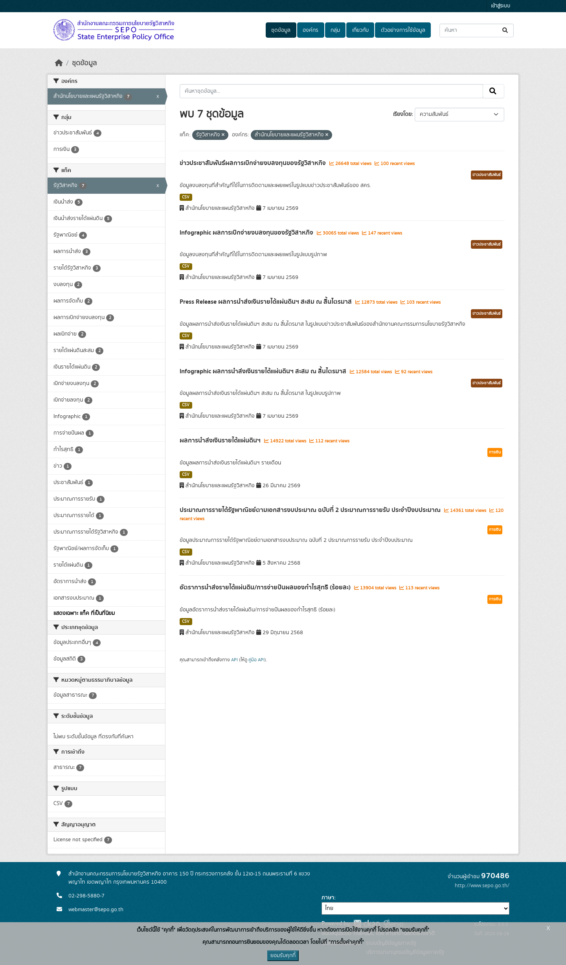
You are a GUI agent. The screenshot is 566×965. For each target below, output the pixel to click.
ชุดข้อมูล (280, 30)
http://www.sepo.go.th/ (482, 886)
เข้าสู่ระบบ (500, 6)
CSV (185, 197)
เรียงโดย (402, 114)
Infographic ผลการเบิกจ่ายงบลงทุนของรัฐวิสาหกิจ (247, 232)
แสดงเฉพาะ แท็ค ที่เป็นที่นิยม (84, 613)
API (234, 659)
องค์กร (310, 30)
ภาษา (328, 898)
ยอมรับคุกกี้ (283, 955)
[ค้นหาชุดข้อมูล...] (476, 30)
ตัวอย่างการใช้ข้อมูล (403, 30)
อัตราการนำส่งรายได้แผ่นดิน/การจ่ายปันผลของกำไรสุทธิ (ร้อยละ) (266, 587)
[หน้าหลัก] (59, 63)
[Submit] (505, 30)
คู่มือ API (256, 659)
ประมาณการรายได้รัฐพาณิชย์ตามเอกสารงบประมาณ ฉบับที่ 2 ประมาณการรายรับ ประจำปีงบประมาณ (311, 510)
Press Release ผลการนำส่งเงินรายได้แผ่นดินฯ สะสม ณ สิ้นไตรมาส (266, 302)
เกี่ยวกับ (360, 30)
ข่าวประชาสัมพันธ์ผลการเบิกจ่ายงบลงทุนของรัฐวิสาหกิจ (253, 163)
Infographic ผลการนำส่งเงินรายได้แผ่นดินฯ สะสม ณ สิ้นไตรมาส (264, 371)
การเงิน (495, 452)
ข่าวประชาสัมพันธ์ (486, 175)
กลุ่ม (335, 30)
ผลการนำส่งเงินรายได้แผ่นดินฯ (221, 440)
